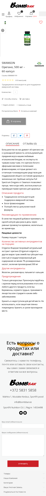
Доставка (26, 99)
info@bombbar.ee (23, 402)
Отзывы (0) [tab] (30, 143)
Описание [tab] (12, 143)
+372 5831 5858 (23, 390)
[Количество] (15, 92)
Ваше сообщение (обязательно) (23, 443)
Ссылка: (5, 75)
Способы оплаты (10, 99)
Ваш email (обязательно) (23, 424)
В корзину (14, 121)
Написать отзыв (24, 105)
